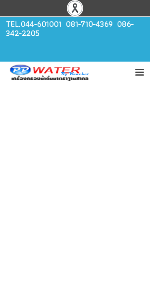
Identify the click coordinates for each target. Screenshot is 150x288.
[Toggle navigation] (139, 73)
